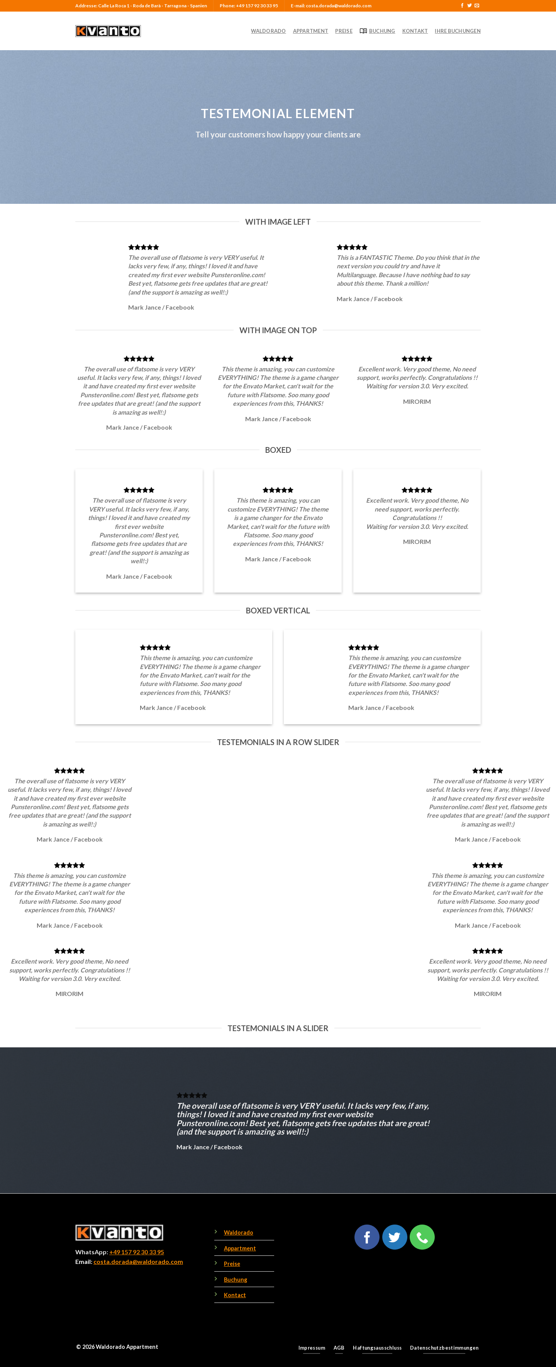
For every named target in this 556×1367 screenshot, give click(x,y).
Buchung (377, 31)
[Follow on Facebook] (462, 5)
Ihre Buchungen (458, 31)
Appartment (311, 31)
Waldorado (268, 31)
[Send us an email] (477, 5)
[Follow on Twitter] (469, 5)
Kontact (235, 1295)
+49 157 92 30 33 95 (136, 1251)
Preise (344, 31)
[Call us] (422, 1237)
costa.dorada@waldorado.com (138, 1261)
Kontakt (415, 31)
